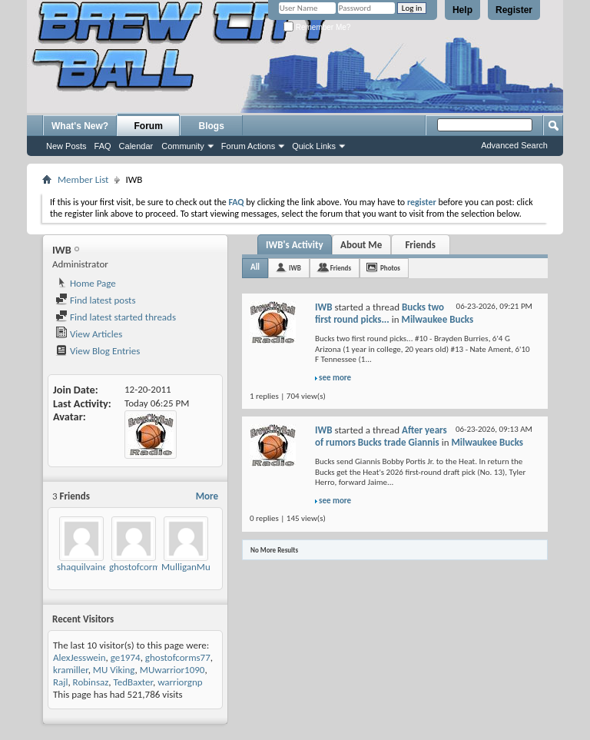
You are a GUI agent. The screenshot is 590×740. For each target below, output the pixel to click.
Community (182, 146)
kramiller (70, 669)
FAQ (102, 146)
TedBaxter (133, 682)
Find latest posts (95, 300)
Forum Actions (248, 146)
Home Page (85, 283)
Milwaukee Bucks (438, 319)
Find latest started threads (115, 317)
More (207, 496)
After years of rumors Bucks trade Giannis (381, 436)
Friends (420, 245)
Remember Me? (316, 27)
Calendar (136, 146)
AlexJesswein (79, 657)
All (255, 267)
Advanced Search (514, 145)
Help (462, 10)
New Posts (66, 146)
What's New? (79, 126)
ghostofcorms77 (141, 566)
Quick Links (314, 146)
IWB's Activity (294, 245)
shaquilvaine (82, 566)
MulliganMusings (195, 566)
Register (514, 10)
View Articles (88, 334)
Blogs (211, 126)
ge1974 (126, 657)
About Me (361, 245)
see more (335, 378)
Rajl (60, 682)
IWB (295, 268)
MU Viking (114, 669)
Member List (83, 179)
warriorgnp (179, 682)
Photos (390, 268)
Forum (148, 126)
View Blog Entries (97, 351)
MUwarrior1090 (172, 669)
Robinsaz (91, 682)
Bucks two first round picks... (379, 313)
